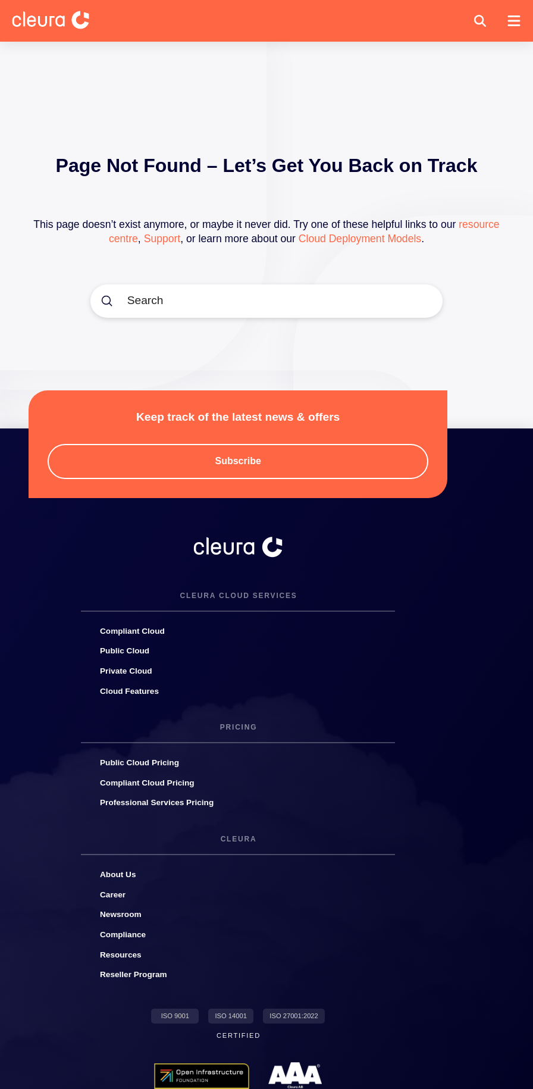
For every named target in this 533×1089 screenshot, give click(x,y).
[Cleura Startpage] (60, 21)
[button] (480, 21)
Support (162, 239)
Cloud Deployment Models (360, 239)
